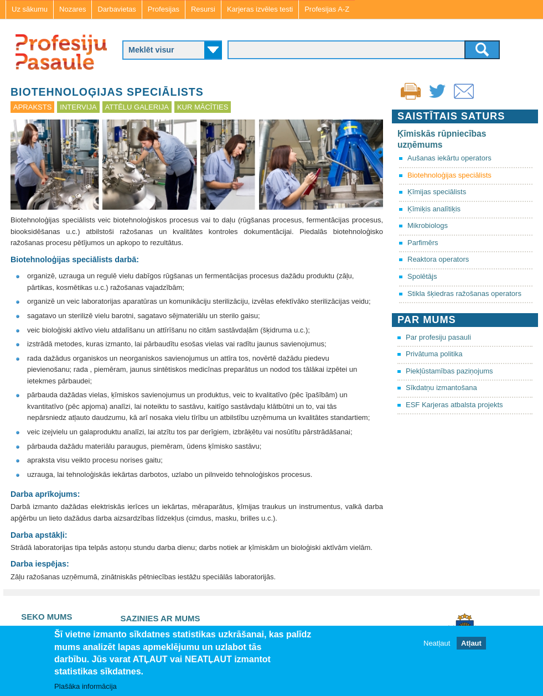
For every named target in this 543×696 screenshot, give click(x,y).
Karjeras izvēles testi (260, 9)
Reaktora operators (438, 259)
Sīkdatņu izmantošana (441, 387)
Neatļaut (436, 643)
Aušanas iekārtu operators (449, 158)
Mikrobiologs (427, 225)
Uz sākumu (30, 9)
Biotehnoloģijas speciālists (449, 175)
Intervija (78, 107)
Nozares (72, 9)
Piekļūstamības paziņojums (449, 371)
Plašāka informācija (85, 686)
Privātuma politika (434, 354)
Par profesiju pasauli (438, 337)
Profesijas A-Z (326, 9)
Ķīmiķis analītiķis (434, 209)
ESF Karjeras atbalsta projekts (454, 405)
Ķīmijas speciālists (436, 192)
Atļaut (471, 643)
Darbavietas (116, 9)
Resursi (203, 9)
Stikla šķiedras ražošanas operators (464, 293)
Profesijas (163, 9)
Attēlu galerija (137, 107)
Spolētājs (422, 276)
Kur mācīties (202, 107)
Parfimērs (422, 242)
